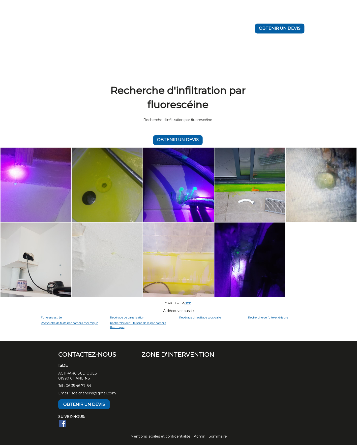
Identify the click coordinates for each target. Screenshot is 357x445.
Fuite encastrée (51, 317)
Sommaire (218, 436)
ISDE (187, 303)
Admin (199, 436)
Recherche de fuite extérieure (268, 317)
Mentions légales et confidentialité (160, 436)
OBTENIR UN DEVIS (279, 28)
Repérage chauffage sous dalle (200, 317)
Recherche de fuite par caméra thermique (69, 323)
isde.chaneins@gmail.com (93, 393)
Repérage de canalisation (127, 317)
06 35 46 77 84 (78, 385)
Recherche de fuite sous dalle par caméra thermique (138, 325)
